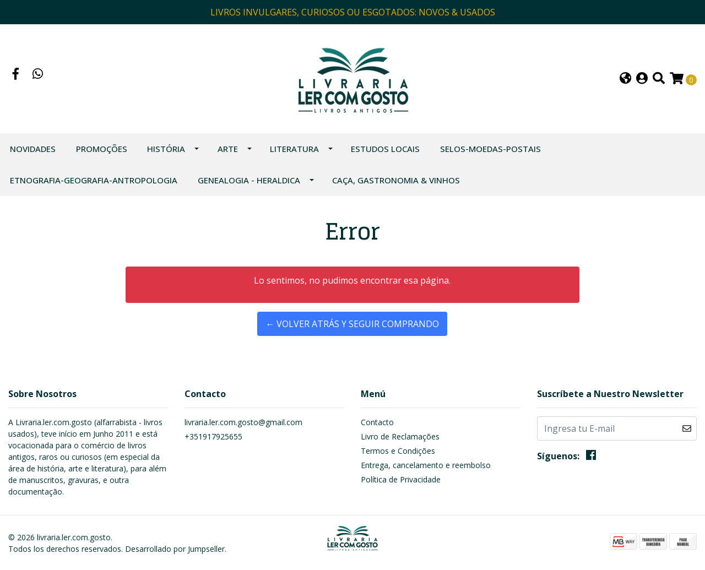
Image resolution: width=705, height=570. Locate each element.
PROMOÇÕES (101, 148)
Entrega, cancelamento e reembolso (426, 465)
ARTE (228, 148)
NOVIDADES (33, 148)
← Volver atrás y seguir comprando (352, 324)
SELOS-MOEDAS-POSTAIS (490, 148)
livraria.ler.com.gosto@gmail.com (243, 422)
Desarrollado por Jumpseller (175, 549)
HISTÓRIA (166, 148)
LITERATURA (294, 148)
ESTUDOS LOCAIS (385, 148)
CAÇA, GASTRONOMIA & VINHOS (396, 180)
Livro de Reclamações (400, 436)
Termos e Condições (398, 451)
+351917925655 (213, 436)
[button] (625, 79)
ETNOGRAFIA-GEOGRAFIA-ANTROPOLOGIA (93, 180)
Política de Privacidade (401, 479)
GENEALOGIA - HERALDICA (249, 180)
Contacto (377, 422)
